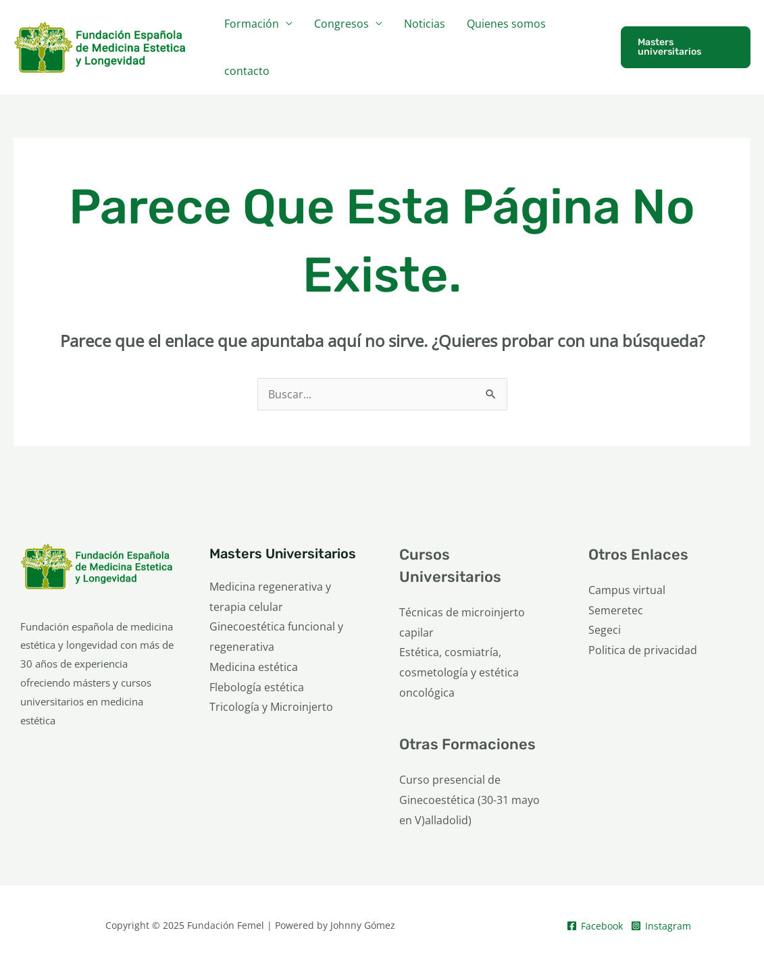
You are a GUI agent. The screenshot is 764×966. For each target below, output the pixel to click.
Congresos (341, 23)
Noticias (424, 23)
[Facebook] (595, 926)
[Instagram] (661, 926)
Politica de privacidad (642, 650)
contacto (247, 70)
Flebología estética (256, 687)
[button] (685, 47)
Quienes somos (506, 23)
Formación (251, 23)
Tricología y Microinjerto (271, 706)
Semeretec (615, 610)
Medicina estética (253, 667)
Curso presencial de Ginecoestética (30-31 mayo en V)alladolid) (469, 799)
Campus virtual (626, 590)
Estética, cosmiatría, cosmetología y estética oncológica (459, 672)
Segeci (604, 629)
